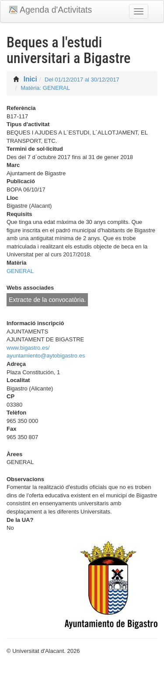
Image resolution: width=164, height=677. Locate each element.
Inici (30, 79)
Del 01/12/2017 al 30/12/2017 (82, 79)
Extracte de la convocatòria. (47, 299)
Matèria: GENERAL (45, 88)
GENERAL (20, 271)
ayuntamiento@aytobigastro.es (46, 355)
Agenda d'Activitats (56, 9)
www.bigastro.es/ (28, 347)
